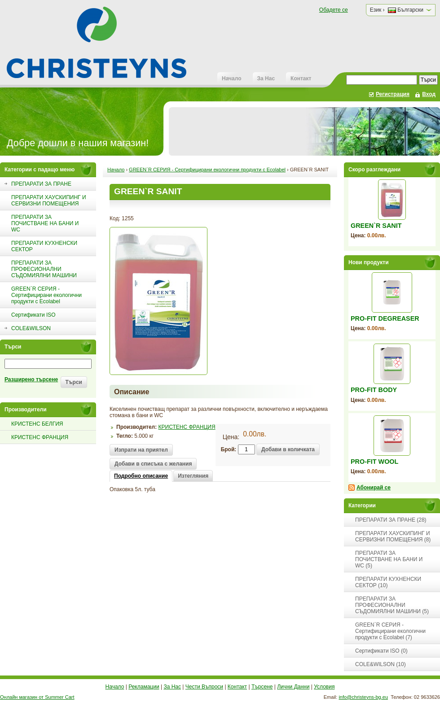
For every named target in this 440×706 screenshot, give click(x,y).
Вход (429, 94)
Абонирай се (373, 487)
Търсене (262, 687)
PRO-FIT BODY (374, 389)
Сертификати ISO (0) (381, 651)
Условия (324, 687)
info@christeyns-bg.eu (363, 697)
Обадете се (333, 10)
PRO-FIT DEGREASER (385, 318)
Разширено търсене (31, 379)
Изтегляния (193, 476)
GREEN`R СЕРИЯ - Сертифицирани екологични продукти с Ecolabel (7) (390, 631)
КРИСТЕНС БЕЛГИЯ (37, 424)
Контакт (300, 78)
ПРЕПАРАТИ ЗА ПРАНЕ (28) (391, 520)
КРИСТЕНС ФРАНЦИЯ (39, 437)
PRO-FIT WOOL (374, 461)
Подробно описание (141, 476)
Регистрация (392, 94)
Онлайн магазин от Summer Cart (37, 697)
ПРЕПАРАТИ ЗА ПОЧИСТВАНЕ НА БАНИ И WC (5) (388, 559)
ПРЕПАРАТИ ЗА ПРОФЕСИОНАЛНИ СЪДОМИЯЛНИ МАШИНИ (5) (392, 605)
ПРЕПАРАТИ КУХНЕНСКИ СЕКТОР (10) (388, 582)
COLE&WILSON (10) (380, 664)
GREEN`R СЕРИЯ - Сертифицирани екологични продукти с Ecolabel (207, 169)
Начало (231, 78)
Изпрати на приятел (141, 450)
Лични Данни (293, 687)
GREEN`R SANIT (376, 225)
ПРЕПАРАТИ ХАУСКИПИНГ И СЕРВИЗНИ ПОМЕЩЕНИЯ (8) (393, 536)
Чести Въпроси (204, 687)
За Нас (266, 78)
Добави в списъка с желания (153, 464)
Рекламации (143, 687)
